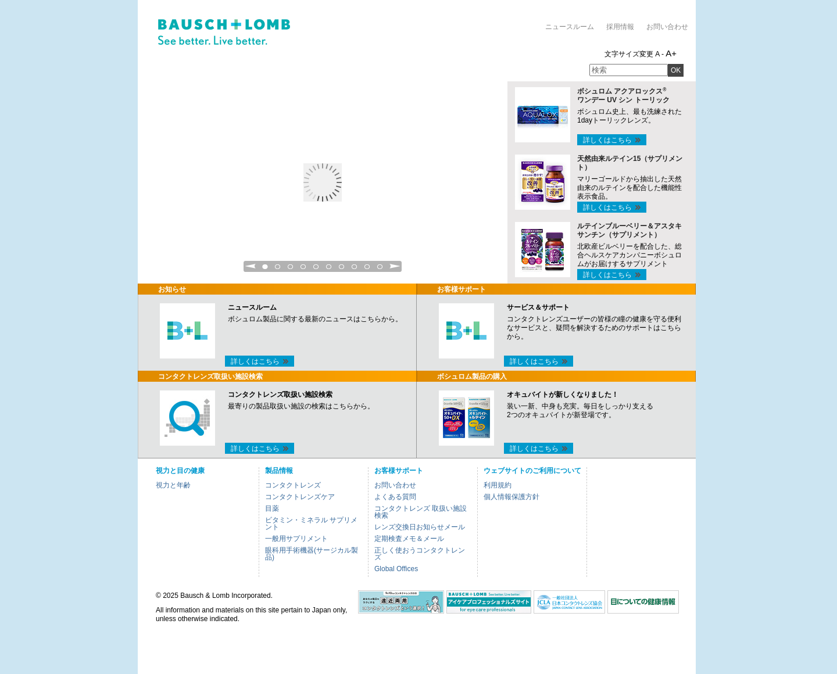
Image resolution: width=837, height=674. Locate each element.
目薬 (272, 508)
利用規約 (498, 485)
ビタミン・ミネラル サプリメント (311, 523)
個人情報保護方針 (511, 497)
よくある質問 (395, 497)
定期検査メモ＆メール (409, 539)
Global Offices (396, 569)
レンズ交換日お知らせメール (419, 527)
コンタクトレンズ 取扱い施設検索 (420, 511)
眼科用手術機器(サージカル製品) (311, 553)
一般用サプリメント (296, 539)
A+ (671, 53)
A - (659, 54)
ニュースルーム (569, 26)
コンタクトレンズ (293, 485)
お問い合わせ (667, 26)
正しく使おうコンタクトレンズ (419, 553)
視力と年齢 (173, 485)
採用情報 (620, 26)
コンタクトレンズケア (300, 497)
